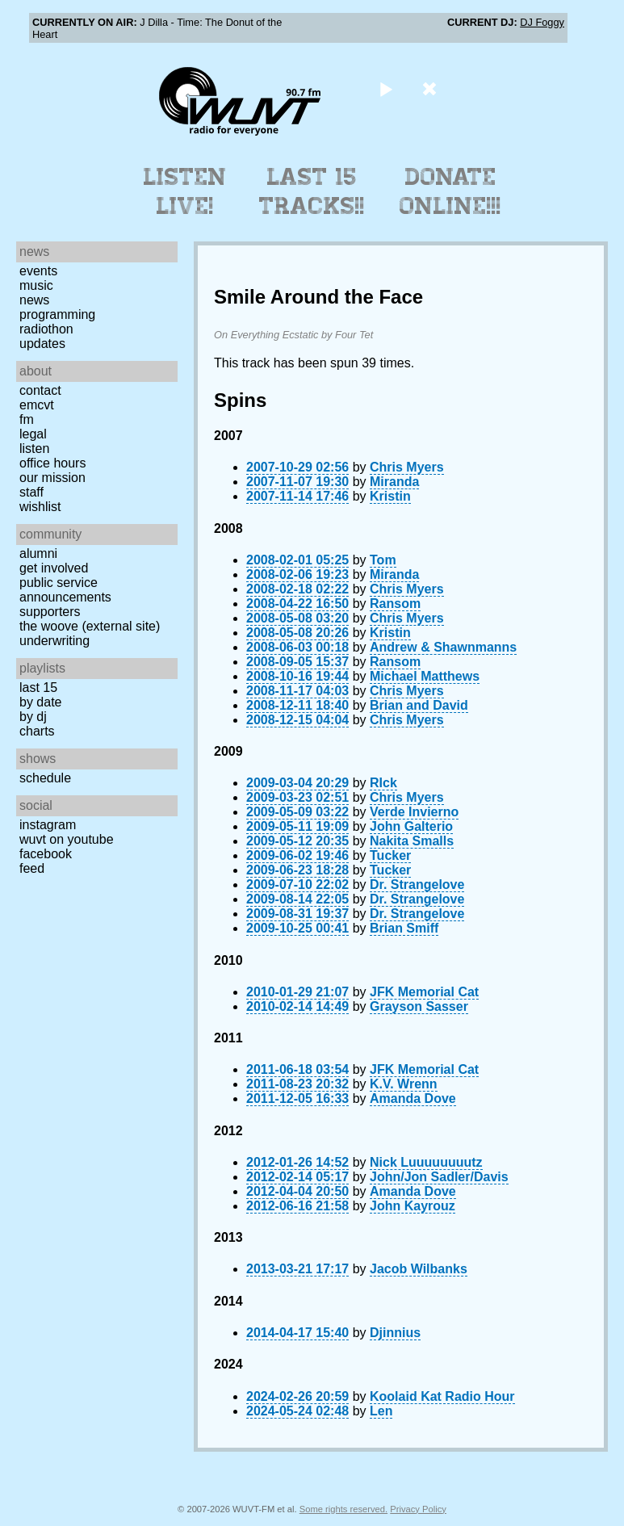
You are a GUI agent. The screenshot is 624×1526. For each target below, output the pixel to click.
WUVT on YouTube (66, 839)
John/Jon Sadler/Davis (439, 1177)
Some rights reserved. (343, 1509)
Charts (37, 731)
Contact (40, 390)
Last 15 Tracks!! (312, 191)
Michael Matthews (425, 676)
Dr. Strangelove (417, 884)
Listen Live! (185, 191)
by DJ (33, 716)
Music (36, 285)
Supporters (50, 611)
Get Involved (53, 568)
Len (381, 1411)
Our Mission (52, 477)
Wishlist (40, 507)
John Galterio (411, 826)
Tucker (390, 855)
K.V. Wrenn (404, 1084)
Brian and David (419, 705)
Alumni (38, 553)
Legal (33, 434)
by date (40, 702)
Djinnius (395, 1332)
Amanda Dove (413, 1098)
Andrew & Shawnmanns (443, 647)
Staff (31, 492)
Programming (57, 314)
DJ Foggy (542, 22)
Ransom (395, 603)
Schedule (45, 778)
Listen (34, 448)
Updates (42, 343)
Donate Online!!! (450, 191)
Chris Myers (407, 467)
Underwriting (54, 641)
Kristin (390, 496)
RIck (383, 783)
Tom (383, 560)
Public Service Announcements (65, 590)
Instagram (47, 825)
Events (38, 271)
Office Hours (52, 463)
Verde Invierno (414, 812)
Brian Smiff (404, 928)
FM (26, 419)
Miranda (394, 481)
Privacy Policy (418, 1509)
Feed (31, 868)
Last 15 (38, 687)
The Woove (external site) (89, 626)
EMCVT (36, 405)
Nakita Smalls (412, 841)
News (34, 300)
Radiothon (46, 329)
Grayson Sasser (419, 1006)
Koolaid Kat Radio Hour (442, 1396)
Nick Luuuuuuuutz (426, 1162)
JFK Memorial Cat (424, 992)
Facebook (45, 854)
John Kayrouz (412, 1206)
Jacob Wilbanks (418, 1269)
